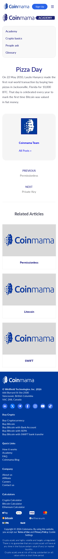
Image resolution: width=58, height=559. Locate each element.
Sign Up (40, 6)
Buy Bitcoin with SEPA (14, 430)
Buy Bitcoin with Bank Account (19, 427)
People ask (12, 45)
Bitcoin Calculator (12, 503)
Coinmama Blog (10, 459)
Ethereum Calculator (13, 506)
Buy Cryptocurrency (13, 420)
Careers (6, 481)
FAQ (4, 456)
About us (7, 474)
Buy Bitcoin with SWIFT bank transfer (23, 434)
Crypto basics (14, 38)
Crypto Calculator (12, 500)
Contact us (8, 484)
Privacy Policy (41, 532)
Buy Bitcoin (8, 423)
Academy (11, 31)
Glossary (11, 52)
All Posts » (25, 150)
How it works (9, 449)
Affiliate (6, 478)
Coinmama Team (29, 142)
